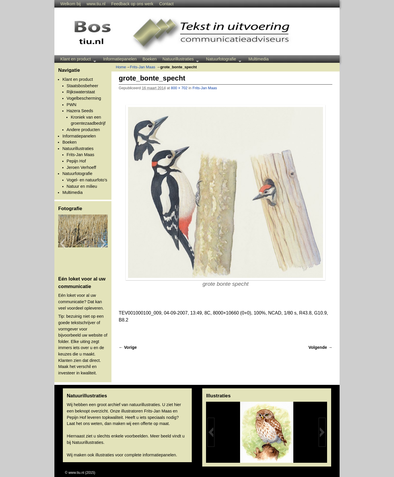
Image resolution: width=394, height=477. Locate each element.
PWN (72, 104)
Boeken (150, 59)
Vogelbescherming (84, 98)
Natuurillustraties (179, 60)
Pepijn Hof (76, 161)
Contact (166, 3)
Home (121, 67)
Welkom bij (70, 3)
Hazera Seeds (80, 110)
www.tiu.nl (95, 3)
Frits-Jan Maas (80, 154)
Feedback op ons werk (132, 3)
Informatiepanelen (120, 59)
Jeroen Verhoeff (81, 167)
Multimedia (259, 59)
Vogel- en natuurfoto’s (87, 180)
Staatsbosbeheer (82, 85)
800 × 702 (179, 88)
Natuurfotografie (222, 60)
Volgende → (320, 347)
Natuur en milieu (82, 186)
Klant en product (76, 60)
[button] (62, 243)
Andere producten (83, 129)
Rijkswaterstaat (81, 92)
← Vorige (128, 347)
